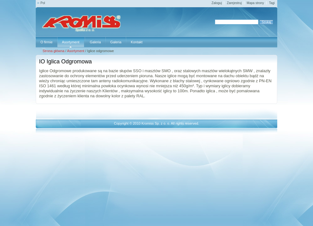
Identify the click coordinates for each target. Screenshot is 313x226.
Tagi (272, 3)
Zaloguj (217, 3)
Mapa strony (255, 3)
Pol (42, 3)
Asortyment (75, 51)
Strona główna (54, 51)
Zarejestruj (234, 3)
